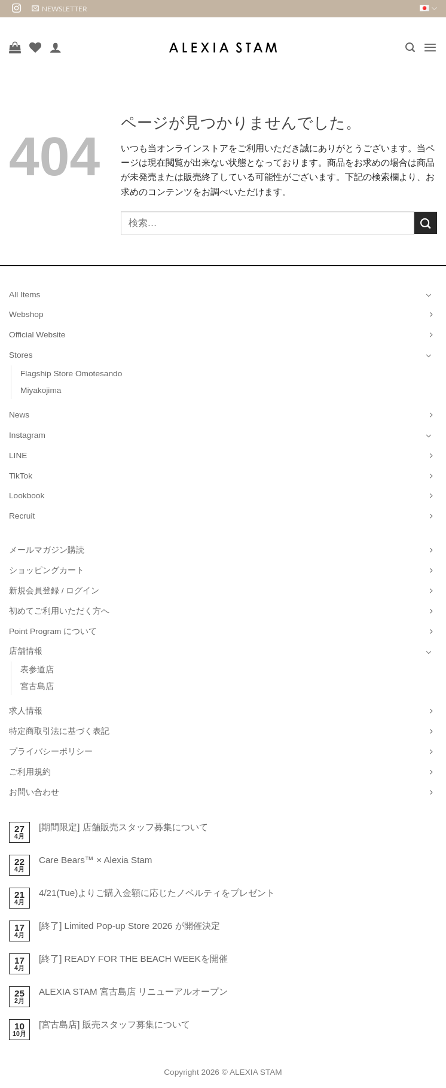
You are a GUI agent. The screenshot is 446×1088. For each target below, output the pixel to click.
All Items (24, 294)
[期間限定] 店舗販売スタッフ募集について (123, 827)
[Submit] (425, 223)
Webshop (26, 314)
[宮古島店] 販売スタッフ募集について (114, 1024)
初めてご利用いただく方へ (59, 611)
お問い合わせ (34, 792)
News (19, 414)
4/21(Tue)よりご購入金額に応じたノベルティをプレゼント (157, 893)
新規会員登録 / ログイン (54, 590)
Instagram (27, 435)
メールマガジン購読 (46, 549)
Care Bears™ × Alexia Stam (95, 860)
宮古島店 (37, 686)
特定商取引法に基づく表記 (59, 731)
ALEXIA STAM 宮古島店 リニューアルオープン (133, 991)
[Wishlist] (35, 47)
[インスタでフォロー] (16, 9)
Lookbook (26, 495)
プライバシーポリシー (51, 751)
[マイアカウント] (56, 47)
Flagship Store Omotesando (71, 373)
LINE (18, 455)
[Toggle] (428, 295)
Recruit (22, 515)
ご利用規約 (30, 771)
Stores (21, 355)
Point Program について (53, 631)
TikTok (20, 475)
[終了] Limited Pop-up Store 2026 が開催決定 (129, 926)
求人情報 (25, 710)
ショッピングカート (46, 570)
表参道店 (37, 669)
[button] (59, 8)
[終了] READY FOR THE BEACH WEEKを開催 (133, 958)
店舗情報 (25, 651)
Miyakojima (40, 390)
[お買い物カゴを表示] (15, 47)
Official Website (37, 334)
